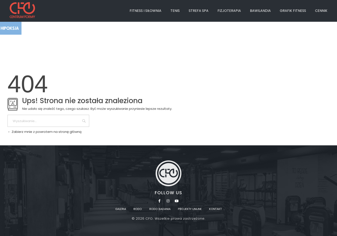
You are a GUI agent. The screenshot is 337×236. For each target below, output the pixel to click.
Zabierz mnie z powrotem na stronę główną (44, 131)
